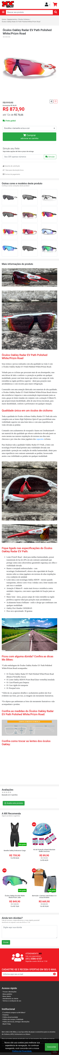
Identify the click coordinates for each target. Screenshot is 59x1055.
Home (4, 19)
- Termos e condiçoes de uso (11, 1001)
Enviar (6, 942)
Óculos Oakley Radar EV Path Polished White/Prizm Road (21, 22)
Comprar (29, 137)
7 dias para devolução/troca (13, 170)
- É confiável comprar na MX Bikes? (13, 1012)
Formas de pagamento (11, 174)
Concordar (51, 1047)
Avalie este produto (13, 803)
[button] (47, 4)
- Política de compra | (9, 1019)
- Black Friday (6, 1024)
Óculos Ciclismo (23, 19)
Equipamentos (12, 19)
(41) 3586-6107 (34, 958)
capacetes (40, 439)
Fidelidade (19, 1019)
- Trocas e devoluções (9, 992)
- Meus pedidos (7, 994)
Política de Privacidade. (22, 1051)
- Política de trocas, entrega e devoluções (15, 1022)
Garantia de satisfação (11, 166)
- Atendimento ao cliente (10, 998)
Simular (50, 157)
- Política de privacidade (10, 1017)
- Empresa (5, 1015)
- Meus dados (6, 996)
